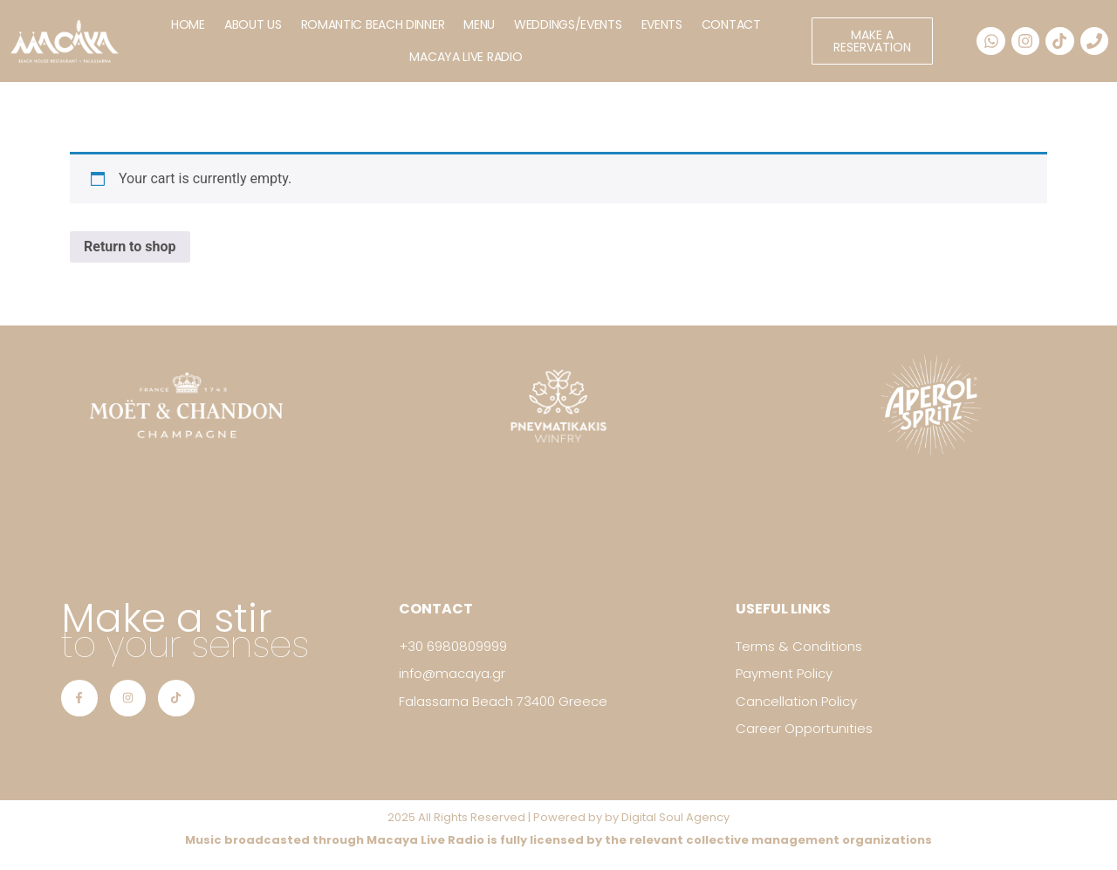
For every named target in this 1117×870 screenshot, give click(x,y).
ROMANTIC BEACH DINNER (373, 24)
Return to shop (130, 246)
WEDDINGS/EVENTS (568, 24)
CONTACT (731, 24)
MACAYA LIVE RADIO (465, 56)
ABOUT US (253, 24)
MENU (479, 24)
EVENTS (661, 24)
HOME (188, 24)
